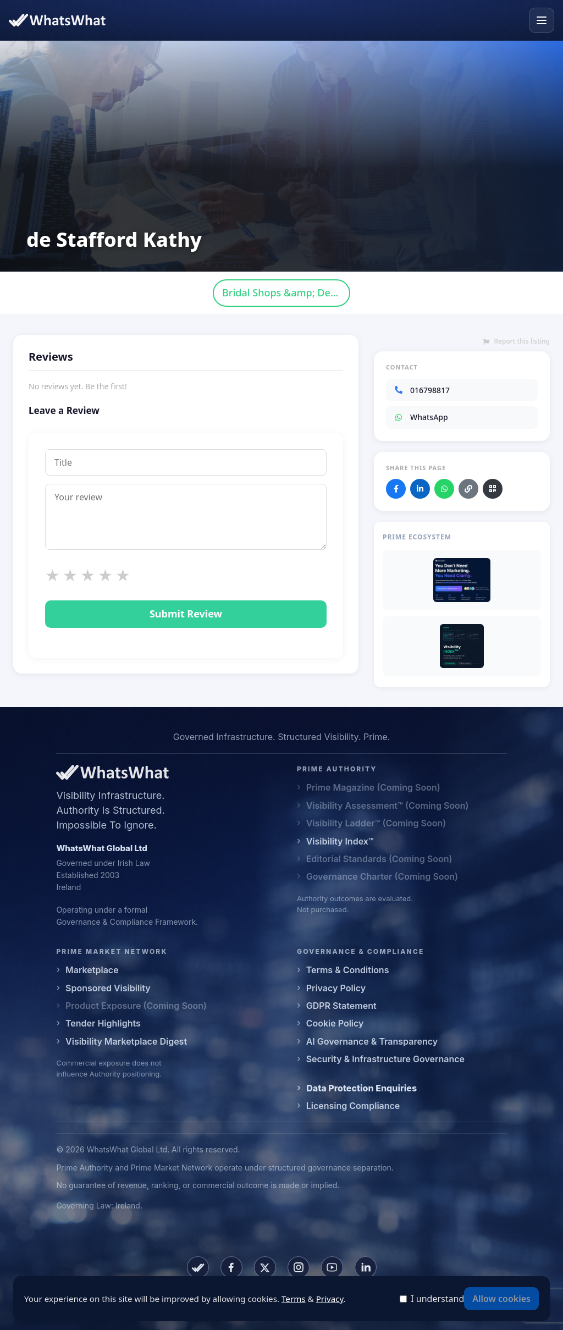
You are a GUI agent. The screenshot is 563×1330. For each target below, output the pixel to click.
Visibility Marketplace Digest (126, 1041)
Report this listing (516, 341)
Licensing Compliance (353, 1105)
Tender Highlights (103, 1023)
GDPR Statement (341, 1005)
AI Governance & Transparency (372, 1041)
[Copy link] (468, 489)
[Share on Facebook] (396, 489)
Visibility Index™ (340, 841)
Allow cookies (501, 1299)
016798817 (422, 390)
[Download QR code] (493, 489)
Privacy (330, 1298)
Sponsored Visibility (108, 988)
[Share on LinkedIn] (420, 489)
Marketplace (92, 969)
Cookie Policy (335, 1023)
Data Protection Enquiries (361, 1088)
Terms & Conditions (347, 969)
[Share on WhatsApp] (444, 489)
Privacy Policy (336, 988)
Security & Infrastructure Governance (385, 1058)
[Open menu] (541, 20)
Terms (294, 1298)
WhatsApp (421, 417)
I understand (437, 1299)
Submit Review (186, 613)
